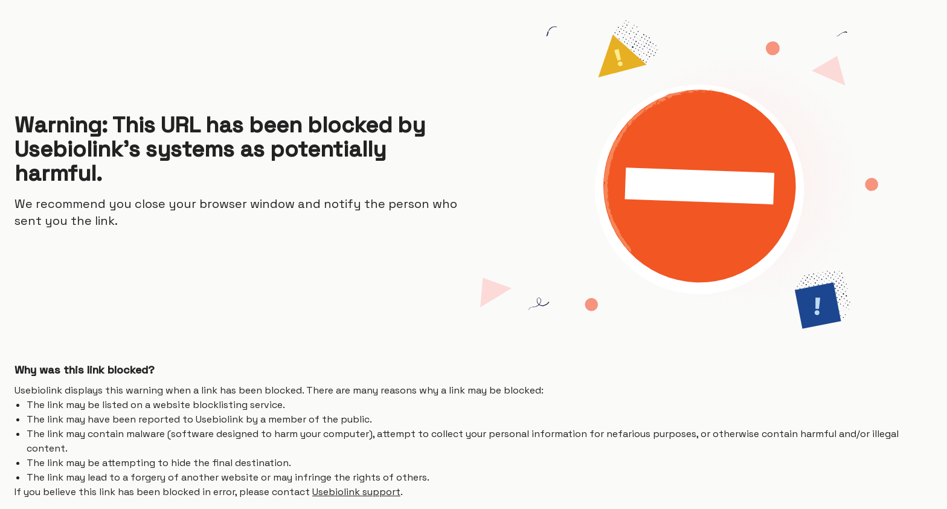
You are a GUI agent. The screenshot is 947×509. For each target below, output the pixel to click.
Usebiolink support (356, 491)
